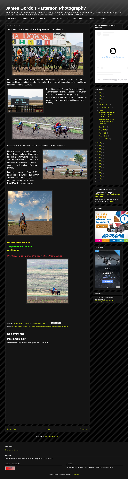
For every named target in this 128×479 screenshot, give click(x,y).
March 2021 (103, 136)
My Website (12, 18)
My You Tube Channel (75, 18)
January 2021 (104, 139)
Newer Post (11, 429)
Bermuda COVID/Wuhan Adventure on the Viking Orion (107, 114)
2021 (99, 101)
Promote (118, 287)
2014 (99, 160)
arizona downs (22, 326)
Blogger (76, 474)
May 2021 (102, 130)
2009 (99, 176)
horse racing (32, 326)
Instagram (91, 18)
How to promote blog (12, 450)
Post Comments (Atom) (51, 436)
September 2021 (105, 107)
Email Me (103, 18)
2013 (99, 164)
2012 (99, 167)
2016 (99, 155)
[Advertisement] (47, 408)
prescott (60, 326)
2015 (99, 158)
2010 (99, 173)
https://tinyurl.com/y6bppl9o (104, 301)
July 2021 (102, 110)
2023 (99, 96)
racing (66, 326)
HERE (112, 201)
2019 (99, 146)
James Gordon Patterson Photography (45, 8)
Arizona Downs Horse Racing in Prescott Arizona (106, 121)
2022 (99, 99)
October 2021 (104, 104)
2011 (99, 169)
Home (48, 429)
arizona (14, 326)
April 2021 (102, 133)
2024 (99, 92)
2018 (99, 149)
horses (38, 326)
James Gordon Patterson (49, 326)
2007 (99, 181)
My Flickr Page (57, 18)
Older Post (84, 429)
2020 (99, 143)
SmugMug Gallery (27, 18)
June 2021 (103, 127)
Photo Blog (43, 18)
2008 (99, 178)
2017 (99, 152)
